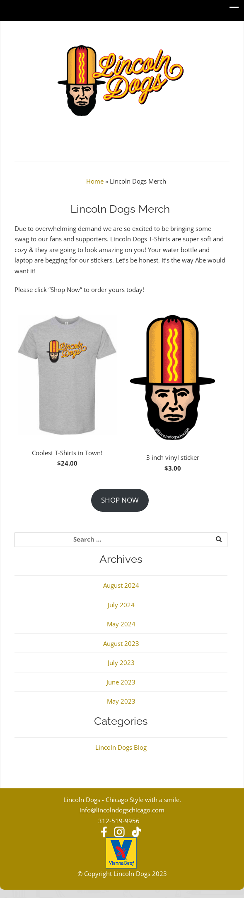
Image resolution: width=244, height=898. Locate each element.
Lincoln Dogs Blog (121, 747)
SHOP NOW (120, 500)
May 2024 (121, 624)
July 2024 (121, 605)
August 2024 (121, 585)
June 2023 (120, 682)
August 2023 (121, 643)
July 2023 (121, 662)
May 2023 (121, 701)
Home (95, 181)
